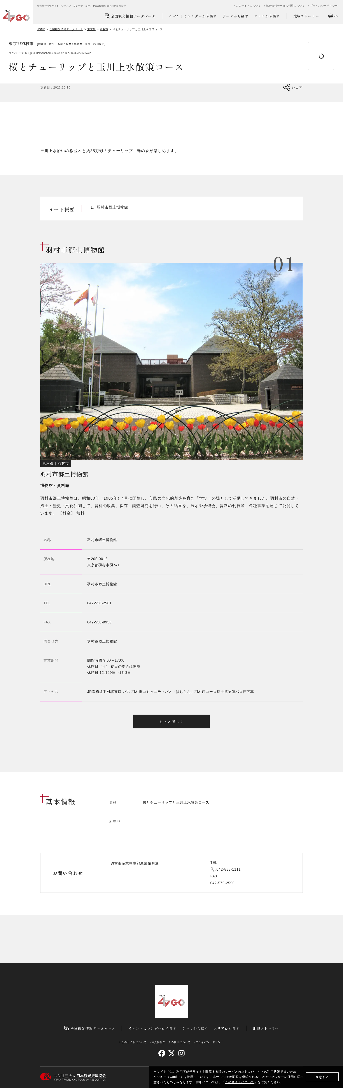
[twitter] (171, 1053)
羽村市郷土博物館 (102, 584)
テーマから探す (235, 16)
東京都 (91, 29)
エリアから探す (267, 16)
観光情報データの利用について (285, 5)
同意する (322, 1077)
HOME (41, 29)
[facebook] (162, 1053)
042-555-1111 (229, 869)
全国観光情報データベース (130, 16)
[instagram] (181, 1053)
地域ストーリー (306, 16)
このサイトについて (239, 1082)
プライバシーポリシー (324, 5)
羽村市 (104, 29)
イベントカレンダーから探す (193, 16)
